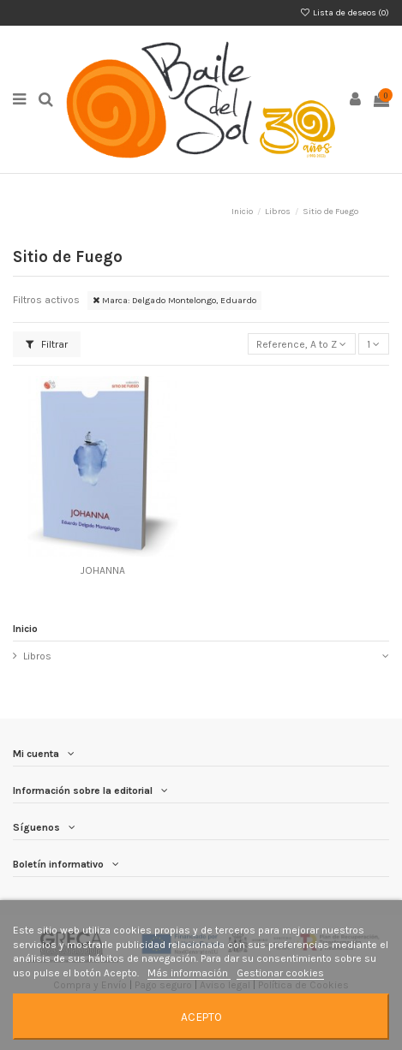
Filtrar (47, 344)
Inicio (25, 629)
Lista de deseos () (344, 13)
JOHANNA (103, 570)
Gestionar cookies (280, 973)
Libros (37, 656)
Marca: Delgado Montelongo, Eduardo (174, 300)
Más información (189, 973)
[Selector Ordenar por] (302, 344)
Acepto (201, 1016)
